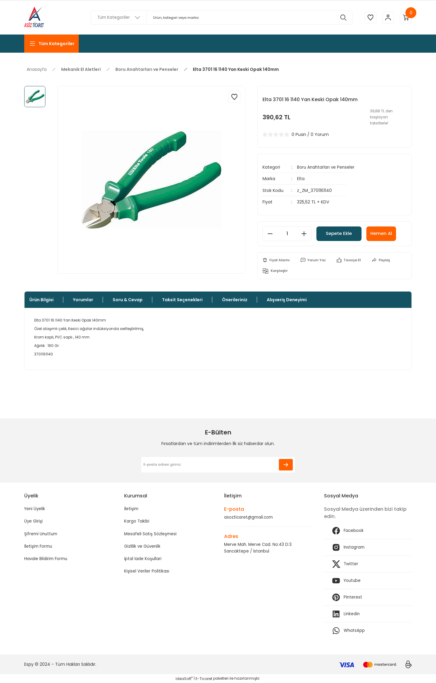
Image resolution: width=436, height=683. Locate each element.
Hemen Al (389, 233)
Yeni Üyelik (35, 509)
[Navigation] (51, 44)
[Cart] (406, 18)
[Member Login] (388, 18)
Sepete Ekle (343, 233)
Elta (301, 179)
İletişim (131, 509)
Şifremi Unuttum (41, 534)
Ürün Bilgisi (41, 300)
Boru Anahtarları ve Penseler (326, 167)
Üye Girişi (33, 522)
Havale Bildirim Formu (46, 560)
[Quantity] (287, 233)
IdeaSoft (184, 678)
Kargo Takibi (137, 522)
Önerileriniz (234, 300)
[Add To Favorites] (234, 97)
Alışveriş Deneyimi (287, 300)
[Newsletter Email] (218, 465)
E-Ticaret (204, 678)
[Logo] (34, 17)
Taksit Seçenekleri (182, 300)
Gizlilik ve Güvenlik (143, 547)
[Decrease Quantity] (270, 233)
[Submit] (286, 464)
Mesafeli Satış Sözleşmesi (150, 534)
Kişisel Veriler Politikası (146, 572)
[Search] (221, 18)
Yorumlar (83, 300)
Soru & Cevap (128, 300)
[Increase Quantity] (304, 233)
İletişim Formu (39, 547)
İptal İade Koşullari (143, 560)
